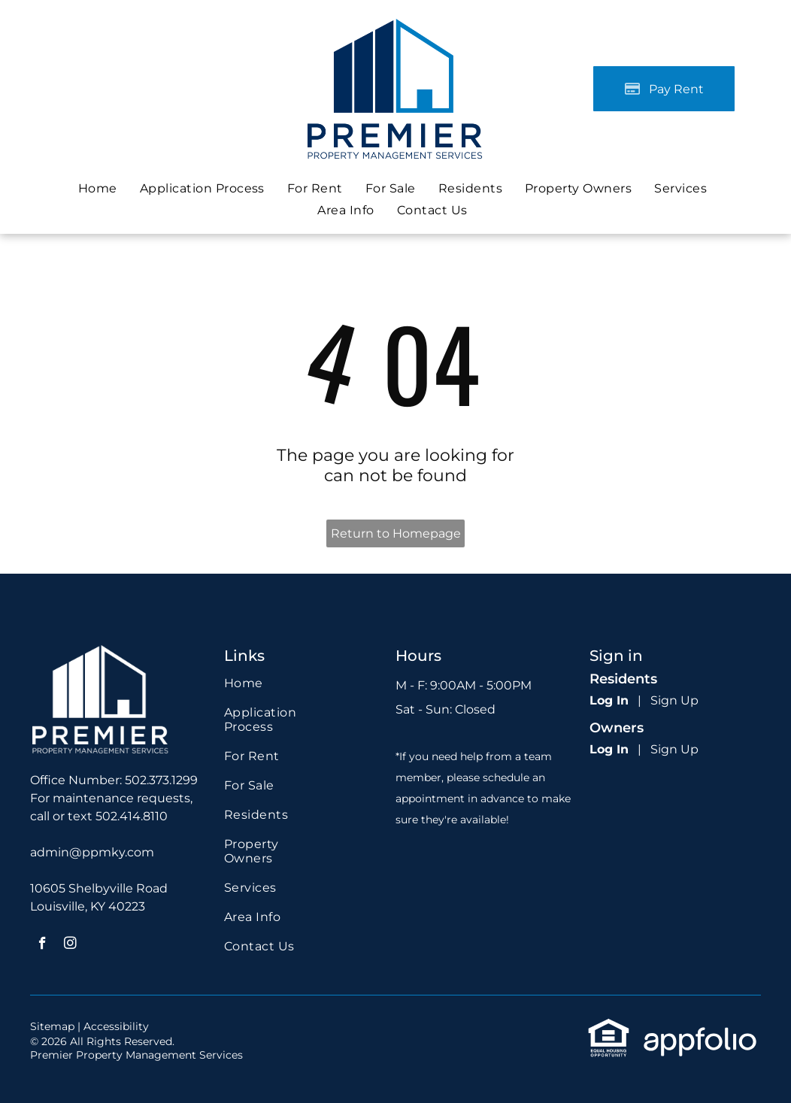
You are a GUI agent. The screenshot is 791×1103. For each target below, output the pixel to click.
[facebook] (42, 945)
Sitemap (52, 1026)
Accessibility (116, 1026)
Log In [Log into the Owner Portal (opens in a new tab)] (609, 749)
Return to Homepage (396, 533)
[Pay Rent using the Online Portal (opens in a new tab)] (664, 88)
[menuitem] (98, 188)
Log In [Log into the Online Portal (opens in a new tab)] (609, 700)
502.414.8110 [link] (131, 816)
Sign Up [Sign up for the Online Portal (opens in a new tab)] (674, 700)
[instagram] (70, 945)
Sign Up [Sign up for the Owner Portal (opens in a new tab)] (674, 749)
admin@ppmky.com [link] (92, 852)
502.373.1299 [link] (161, 780)
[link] (390, 188)
